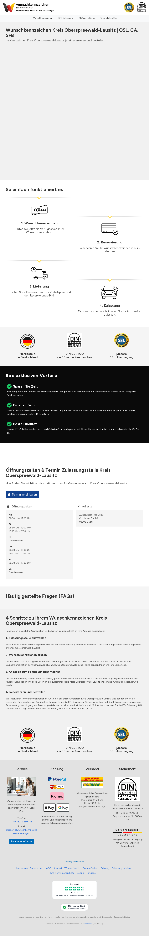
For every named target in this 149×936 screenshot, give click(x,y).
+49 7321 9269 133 (21, 821)
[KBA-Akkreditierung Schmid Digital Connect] (74, 907)
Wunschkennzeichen (42, 18)
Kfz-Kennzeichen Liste (62, 873)
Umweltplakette (109, 18)
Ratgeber (91, 873)
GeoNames (88, 924)
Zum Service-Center (21, 841)
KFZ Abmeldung (87, 18)
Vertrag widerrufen (74, 861)
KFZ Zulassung (65, 18)
